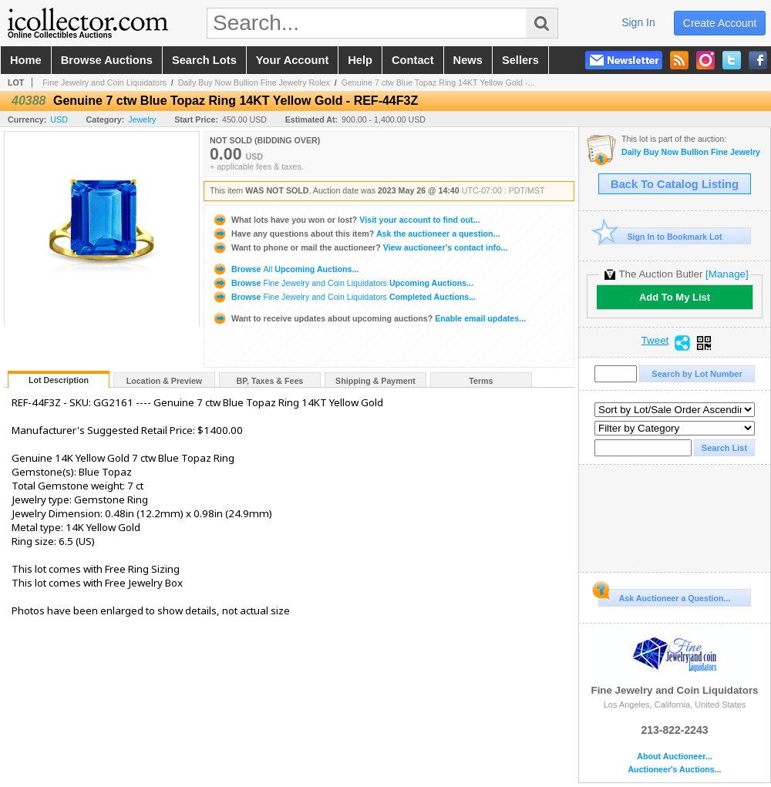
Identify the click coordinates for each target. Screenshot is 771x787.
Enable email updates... (369, 318)
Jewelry (142, 119)
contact (413, 60)
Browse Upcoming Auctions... (285, 269)
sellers (520, 60)
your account (292, 60)
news (468, 60)
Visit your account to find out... (346, 219)
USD (59, 119)
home (26, 60)
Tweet (655, 340)
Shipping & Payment (375, 380)
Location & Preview (164, 380)
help (360, 60)
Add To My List (674, 297)
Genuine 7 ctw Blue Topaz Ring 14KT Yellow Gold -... (438, 82)
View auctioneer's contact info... (359, 247)
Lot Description (59, 380)
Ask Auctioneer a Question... (664, 596)
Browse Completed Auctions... (344, 296)
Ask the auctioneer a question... (356, 233)
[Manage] (726, 274)
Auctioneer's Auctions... (674, 769)
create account (720, 23)
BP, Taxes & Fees (270, 380)
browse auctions (107, 60)
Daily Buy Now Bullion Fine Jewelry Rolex (254, 82)
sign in (638, 22)
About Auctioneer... (674, 756)
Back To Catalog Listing (675, 184)
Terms (481, 380)
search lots (204, 60)
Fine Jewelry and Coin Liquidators (104, 82)
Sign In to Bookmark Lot (660, 236)
